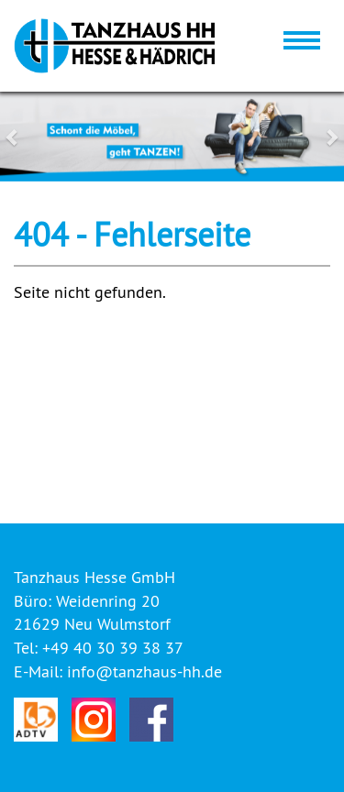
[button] (25, 137)
